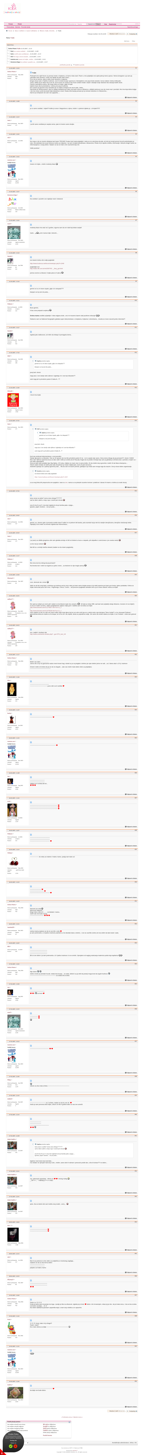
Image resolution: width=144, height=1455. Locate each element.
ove (66, 482)
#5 (136, 156)
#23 (136, 677)
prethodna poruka (65, 65)
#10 (136, 300)
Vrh (136, 1442)
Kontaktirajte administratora (120, 1442)
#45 (136, 1253)
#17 (136, 532)
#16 (136, 515)
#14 (136, 420)
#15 (136, 491)
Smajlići (45, 1426)
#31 (136, 901)
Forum (11, 24)
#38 (136, 1076)
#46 (136, 1276)
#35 (136, 984)
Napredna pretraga (132, 27)
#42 (136, 1171)
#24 (136, 710)
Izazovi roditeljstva (31, 31)
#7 (136, 220)
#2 (136, 101)
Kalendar (17, 27)
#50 (136, 1381)
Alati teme (126, 41)
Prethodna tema (67, 1417)
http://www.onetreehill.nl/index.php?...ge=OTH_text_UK (48, 634)
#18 (136, 555)
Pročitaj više (13, 1440)
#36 (136, 1009)
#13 (136, 387)
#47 (136, 1295)
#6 (136, 191)
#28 (136, 830)
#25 (136, 738)
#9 (136, 281)
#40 (136, 1114)
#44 (136, 1222)
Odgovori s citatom (131, 97)
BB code (45, 1424)
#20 (136, 595)
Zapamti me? (90, 24)
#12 (136, 352)
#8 (136, 253)
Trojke (12, 38)
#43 (136, 1196)
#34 (136, 964)
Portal (20, 24)
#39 (136, 1095)
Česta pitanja (10, 27)
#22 (136, 654)
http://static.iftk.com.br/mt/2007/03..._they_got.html (46, 268)
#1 (136, 68)
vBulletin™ (75, 1450)
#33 (136, 943)
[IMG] (45, 1428)
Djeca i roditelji (19, 31)
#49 (136, 1346)
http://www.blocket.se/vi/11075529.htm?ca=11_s (45, 611)
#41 (136, 1136)
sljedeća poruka (79, 65)
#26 (136, 773)
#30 (136, 882)
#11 (136, 327)
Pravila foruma (47, 1435)
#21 (136, 625)
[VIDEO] (45, 1430)
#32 (136, 924)
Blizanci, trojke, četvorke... (47, 31)
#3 (136, 117)
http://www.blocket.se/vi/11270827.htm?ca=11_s (45, 607)
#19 (136, 574)
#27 (136, 798)
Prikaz (133, 41)
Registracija (112, 24)
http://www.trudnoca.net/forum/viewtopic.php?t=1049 (47, 263)
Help (105, 24)
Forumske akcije (25, 27)
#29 (136, 849)
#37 (136, 1041)
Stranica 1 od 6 (114, 34)
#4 (136, 134)
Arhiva (132, 1442)
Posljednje (133, 34)
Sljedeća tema (77, 1417)
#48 (136, 1316)
